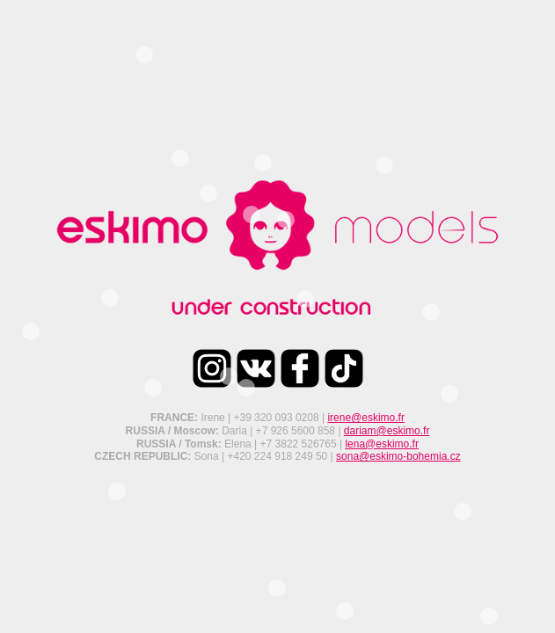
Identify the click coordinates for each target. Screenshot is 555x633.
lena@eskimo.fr (382, 444)
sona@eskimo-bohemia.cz (398, 456)
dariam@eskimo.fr (387, 431)
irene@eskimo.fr (366, 417)
